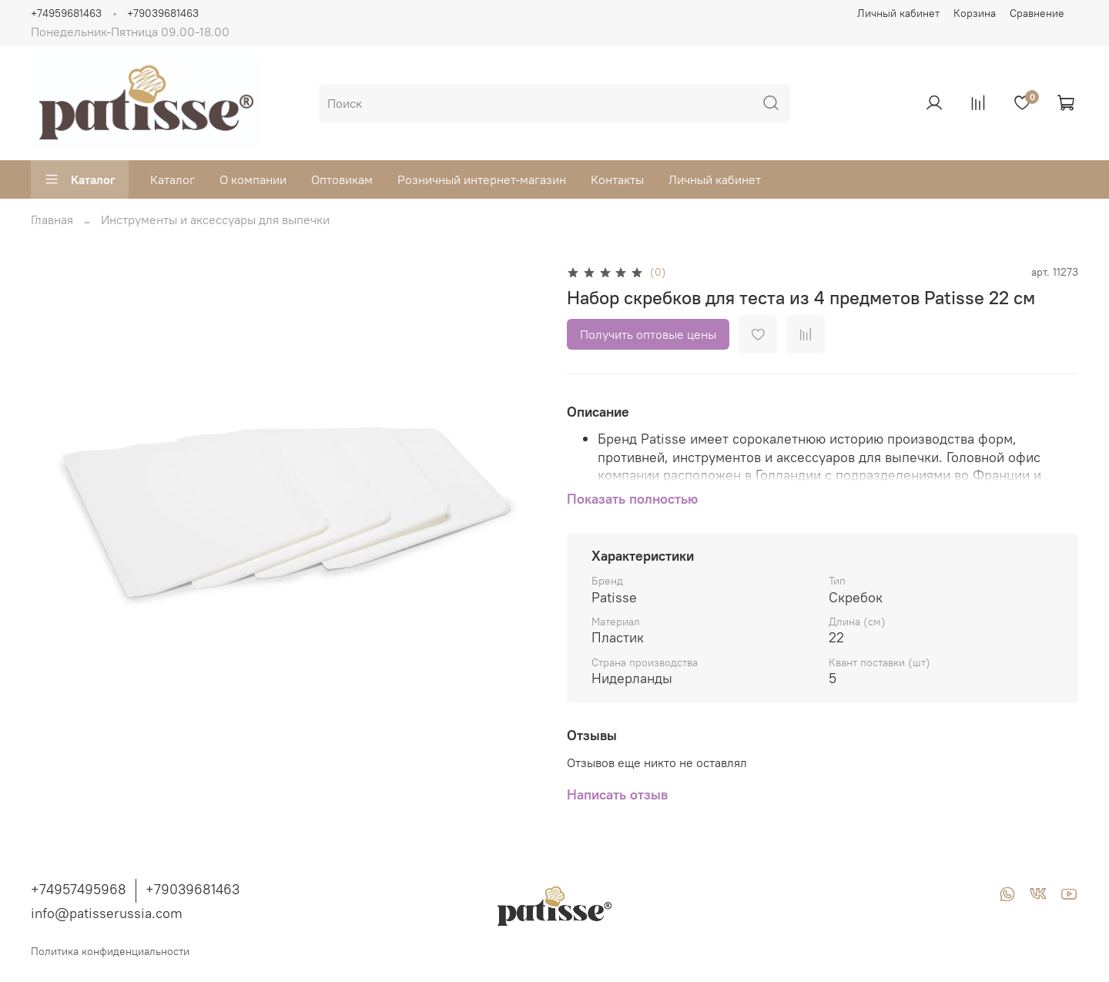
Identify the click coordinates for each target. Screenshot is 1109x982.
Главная (52, 219)
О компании (252, 179)
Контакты (617, 179)
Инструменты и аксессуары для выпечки (215, 219)
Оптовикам (342, 179)
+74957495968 (78, 889)
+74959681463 (66, 13)
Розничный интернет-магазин (481, 179)
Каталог (80, 179)
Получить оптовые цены (648, 334)
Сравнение (1037, 13)
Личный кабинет (898, 13)
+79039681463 (163, 13)
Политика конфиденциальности (110, 951)
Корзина (974, 13)
